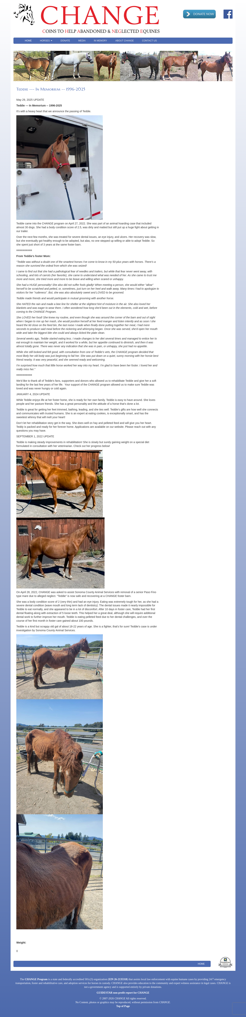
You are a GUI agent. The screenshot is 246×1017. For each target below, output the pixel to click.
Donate (65, 40)
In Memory (100, 40)
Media (82, 40)
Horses (46, 40)
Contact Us (149, 40)
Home (28, 40)
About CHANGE (124, 40)
